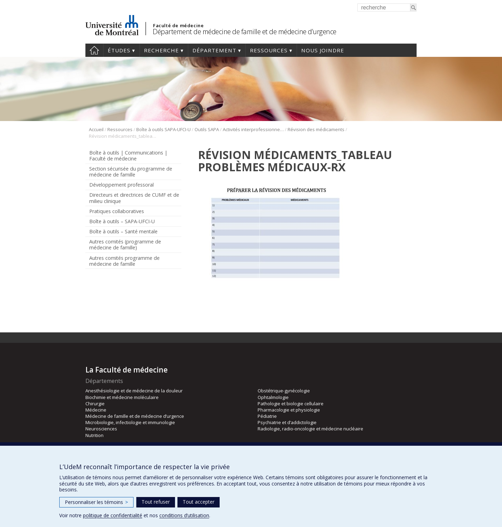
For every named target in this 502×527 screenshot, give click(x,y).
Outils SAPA (207, 129)
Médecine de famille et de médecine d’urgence (134, 416)
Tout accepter (198, 501)
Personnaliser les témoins (96, 502)
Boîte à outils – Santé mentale (123, 231)
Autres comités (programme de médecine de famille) (125, 244)
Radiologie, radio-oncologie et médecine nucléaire (310, 429)
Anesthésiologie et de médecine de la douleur (134, 390)
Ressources (269, 50)
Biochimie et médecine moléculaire (122, 397)
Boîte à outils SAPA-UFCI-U (163, 129)
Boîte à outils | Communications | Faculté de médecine (128, 155)
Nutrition (94, 435)
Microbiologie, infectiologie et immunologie (130, 422)
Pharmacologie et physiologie (289, 410)
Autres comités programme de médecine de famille (124, 261)
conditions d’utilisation (184, 515)
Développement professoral (121, 184)
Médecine (95, 410)
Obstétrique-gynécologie (284, 390)
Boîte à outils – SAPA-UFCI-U (122, 221)
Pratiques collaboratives (116, 211)
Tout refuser (156, 501)
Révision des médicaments (316, 129)
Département (214, 50)
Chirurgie (95, 403)
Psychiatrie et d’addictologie (287, 422)
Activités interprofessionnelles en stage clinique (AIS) (253, 129)
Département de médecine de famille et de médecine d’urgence (244, 31)
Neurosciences (101, 429)
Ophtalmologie (273, 397)
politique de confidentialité (112, 515)
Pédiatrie (267, 416)
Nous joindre (322, 50)
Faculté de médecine (178, 25)
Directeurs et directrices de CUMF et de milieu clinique (134, 197)
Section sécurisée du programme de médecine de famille (130, 171)
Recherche (161, 50)
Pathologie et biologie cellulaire (291, 403)
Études (119, 50)
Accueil (94, 50)
